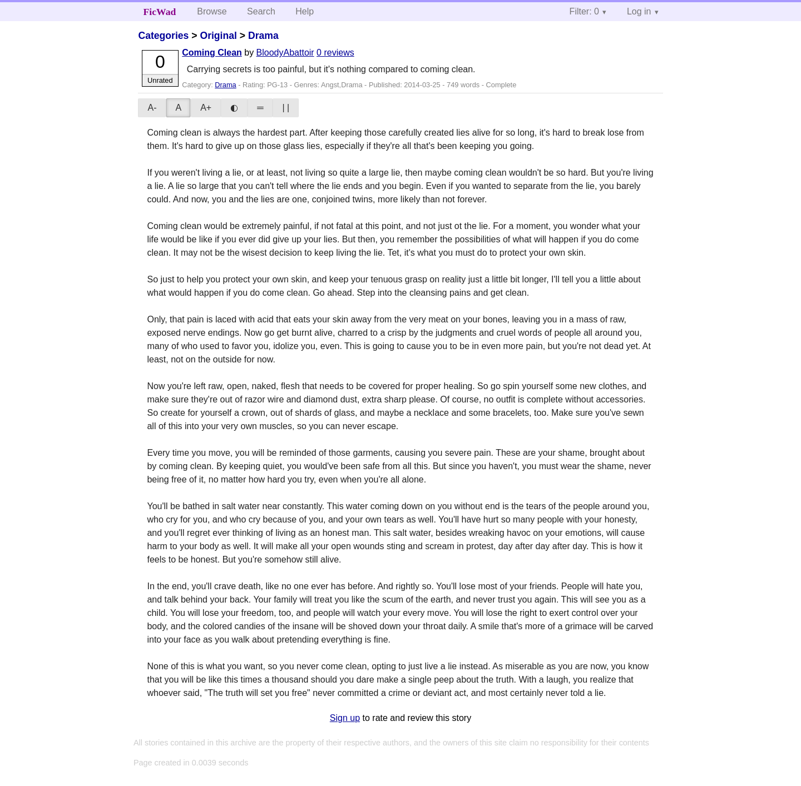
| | (285, 107)
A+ (205, 107)
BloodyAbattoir (285, 52)
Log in (639, 11)
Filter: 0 (584, 11)
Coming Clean (212, 52)
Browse (211, 11)
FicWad (160, 11)
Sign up (345, 718)
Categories (163, 35)
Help (304, 11)
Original (218, 35)
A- (151, 107)
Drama (263, 35)
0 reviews (335, 52)
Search (261, 11)
